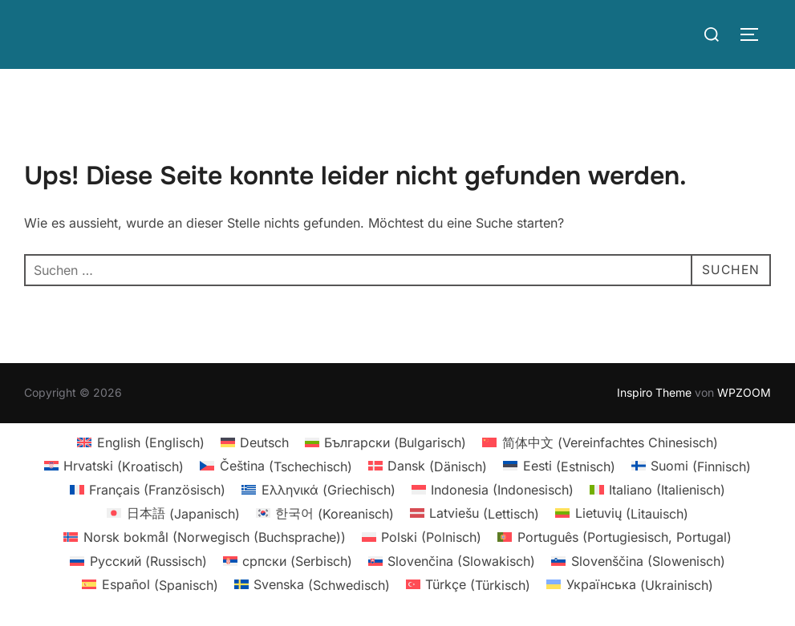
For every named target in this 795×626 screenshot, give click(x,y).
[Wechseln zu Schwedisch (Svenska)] (312, 584)
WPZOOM (744, 392)
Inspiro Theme (654, 392)
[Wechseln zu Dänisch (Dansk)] (427, 466)
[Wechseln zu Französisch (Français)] (147, 489)
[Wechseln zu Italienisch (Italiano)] (657, 489)
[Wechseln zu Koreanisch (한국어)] (325, 513)
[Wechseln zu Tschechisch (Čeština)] (275, 466)
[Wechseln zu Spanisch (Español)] (149, 584)
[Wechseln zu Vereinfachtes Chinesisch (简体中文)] (599, 442)
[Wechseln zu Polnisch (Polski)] (421, 536)
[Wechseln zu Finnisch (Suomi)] (691, 466)
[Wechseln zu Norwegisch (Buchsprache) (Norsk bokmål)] (204, 536)
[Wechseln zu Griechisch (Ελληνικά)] (318, 489)
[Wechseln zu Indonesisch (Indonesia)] (493, 489)
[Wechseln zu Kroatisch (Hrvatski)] (114, 466)
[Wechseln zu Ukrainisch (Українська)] (629, 584)
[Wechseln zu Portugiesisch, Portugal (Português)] (614, 536)
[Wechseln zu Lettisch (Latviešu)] (474, 513)
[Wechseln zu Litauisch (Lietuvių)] (621, 513)
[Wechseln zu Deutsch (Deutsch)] (255, 442)
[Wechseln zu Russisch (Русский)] (138, 560)
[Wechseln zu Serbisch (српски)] (287, 560)
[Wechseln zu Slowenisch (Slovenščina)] (637, 560)
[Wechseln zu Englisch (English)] (140, 442)
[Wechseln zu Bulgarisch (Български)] (385, 442)
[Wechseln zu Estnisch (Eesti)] (559, 466)
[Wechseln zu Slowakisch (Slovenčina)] (451, 560)
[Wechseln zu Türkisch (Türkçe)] (468, 584)
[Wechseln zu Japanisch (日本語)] (173, 513)
